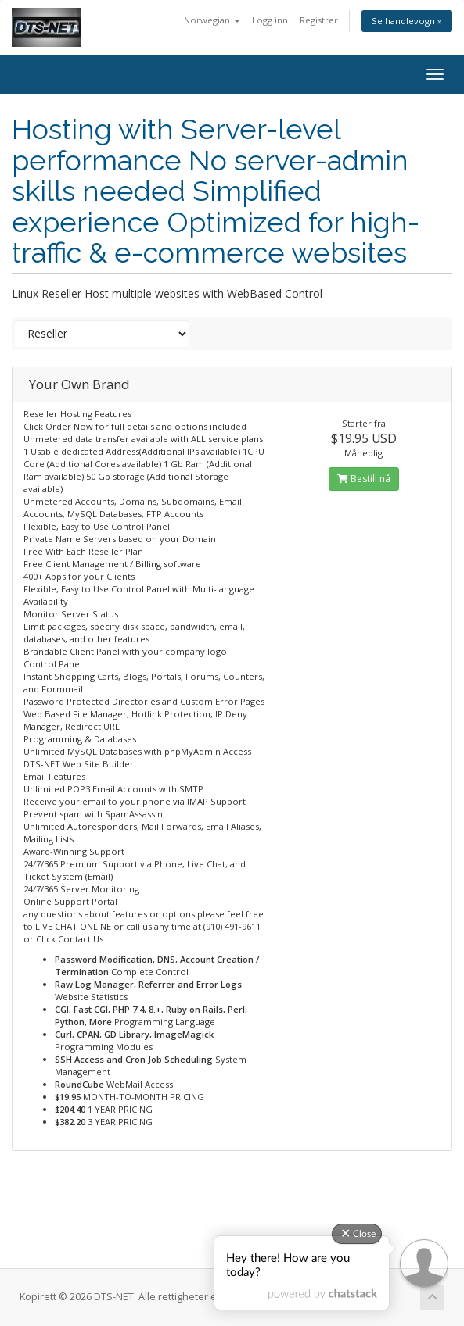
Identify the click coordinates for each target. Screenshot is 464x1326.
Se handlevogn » (407, 21)
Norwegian (212, 20)
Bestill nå (363, 478)
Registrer (319, 20)
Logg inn (270, 20)
